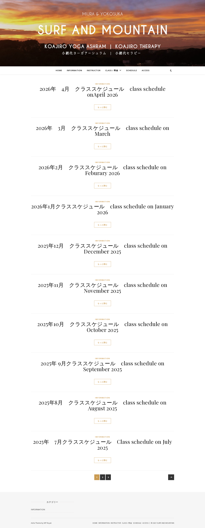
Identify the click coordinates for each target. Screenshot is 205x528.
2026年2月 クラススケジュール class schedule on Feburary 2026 (102, 169)
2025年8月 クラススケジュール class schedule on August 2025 (103, 405)
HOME (59, 70)
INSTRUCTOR (94, 70)
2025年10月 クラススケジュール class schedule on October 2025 (102, 326)
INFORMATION (74, 70)
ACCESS (145, 70)
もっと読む (103, 107)
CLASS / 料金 (111, 70)
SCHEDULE (131, 70)
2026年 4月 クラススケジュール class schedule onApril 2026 (103, 91)
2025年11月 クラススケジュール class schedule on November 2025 (102, 287)
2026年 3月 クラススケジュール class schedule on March (102, 130)
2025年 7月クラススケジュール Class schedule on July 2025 (102, 444)
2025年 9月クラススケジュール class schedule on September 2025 (102, 366)
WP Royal (47, 523)
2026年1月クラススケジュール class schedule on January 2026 (102, 209)
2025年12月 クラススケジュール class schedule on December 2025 (102, 248)
